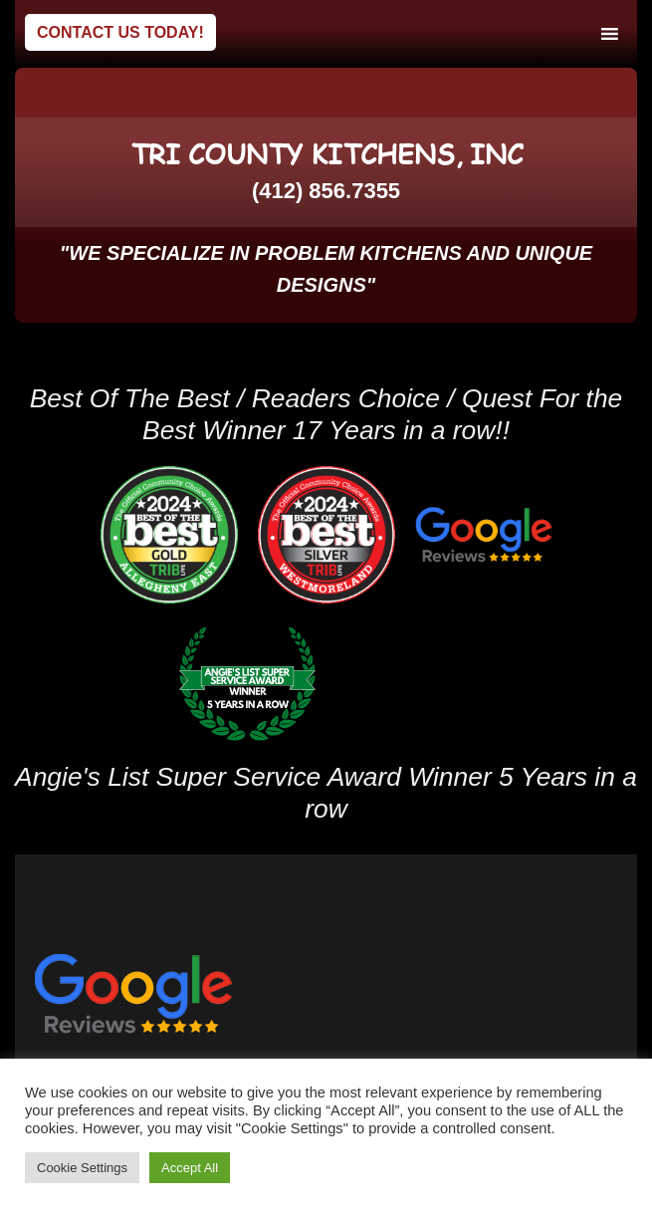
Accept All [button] (189, 1167)
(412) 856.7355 (326, 190)
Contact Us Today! (120, 32)
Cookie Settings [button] (82, 1167)
